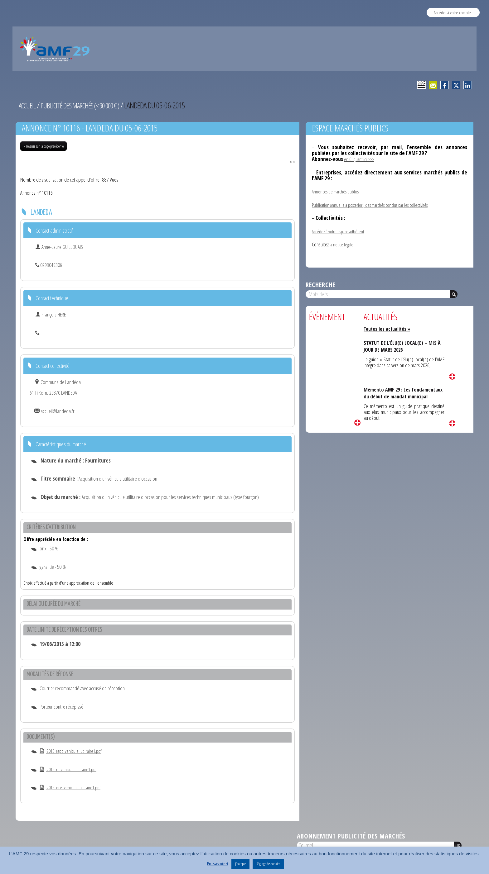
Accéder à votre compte (452, 12)
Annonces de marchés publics (338, 191)
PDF (287, 161)
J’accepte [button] (240, 864)
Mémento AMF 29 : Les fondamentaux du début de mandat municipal (395, 396)
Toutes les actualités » (389, 328)
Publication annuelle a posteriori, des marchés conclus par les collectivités (377, 204)
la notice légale (343, 244)
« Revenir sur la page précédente (43, 146)
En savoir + (217, 863)
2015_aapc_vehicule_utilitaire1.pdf (74, 751)
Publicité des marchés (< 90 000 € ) (89, 105)
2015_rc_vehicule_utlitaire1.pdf (71, 769)
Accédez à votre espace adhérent (341, 231)
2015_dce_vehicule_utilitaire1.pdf (73, 787)
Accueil (28, 105)
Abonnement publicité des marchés (351, 836)
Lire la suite (357, 423)
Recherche (320, 284)
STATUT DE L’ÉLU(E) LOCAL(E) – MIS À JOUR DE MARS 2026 (402, 346)
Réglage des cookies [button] (268, 864)
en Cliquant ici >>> (360, 159)
